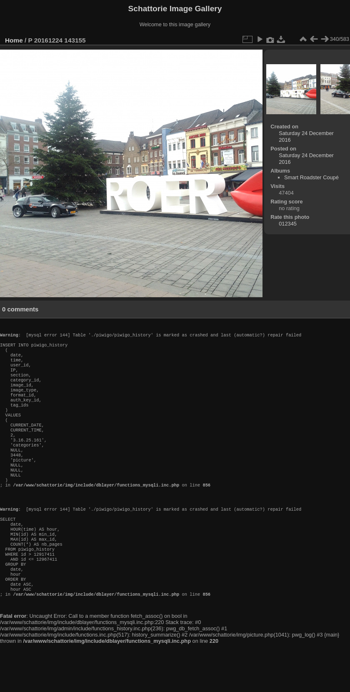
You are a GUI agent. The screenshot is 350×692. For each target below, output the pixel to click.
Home (14, 40)
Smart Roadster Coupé (311, 177)
